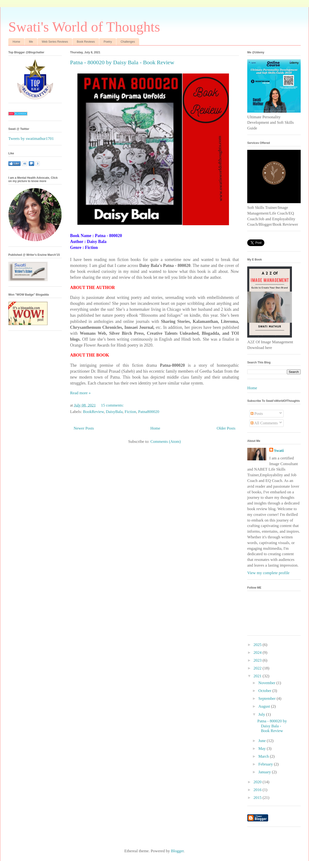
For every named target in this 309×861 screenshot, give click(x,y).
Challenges (128, 41)
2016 (257, 790)
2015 (257, 797)
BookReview (93, 411)
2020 (257, 782)
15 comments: (113, 405)
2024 (257, 652)
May (262, 748)
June (262, 740)
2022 (257, 668)
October (265, 690)
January (265, 772)
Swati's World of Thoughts (84, 27)
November (267, 683)
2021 (257, 676)
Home (16, 41)
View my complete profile (268, 573)
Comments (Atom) (165, 441)
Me (31, 41)
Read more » (80, 393)
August (264, 706)
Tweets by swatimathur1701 (31, 138)
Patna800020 (148, 411)
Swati (279, 450)
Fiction (130, 411)
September (267, 698)
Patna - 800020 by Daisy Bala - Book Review (122, 62)
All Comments (264, 423)
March (264, 756)
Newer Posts (84, 428)
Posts (257, 413)
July (262, 714)
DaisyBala (114, 411)
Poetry (108, 41)
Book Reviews (86, 41)
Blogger (177, 851)
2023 (257, 660)
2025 (257, 644)
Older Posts (226, 428)
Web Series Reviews (55, 41)
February (266, 764)
